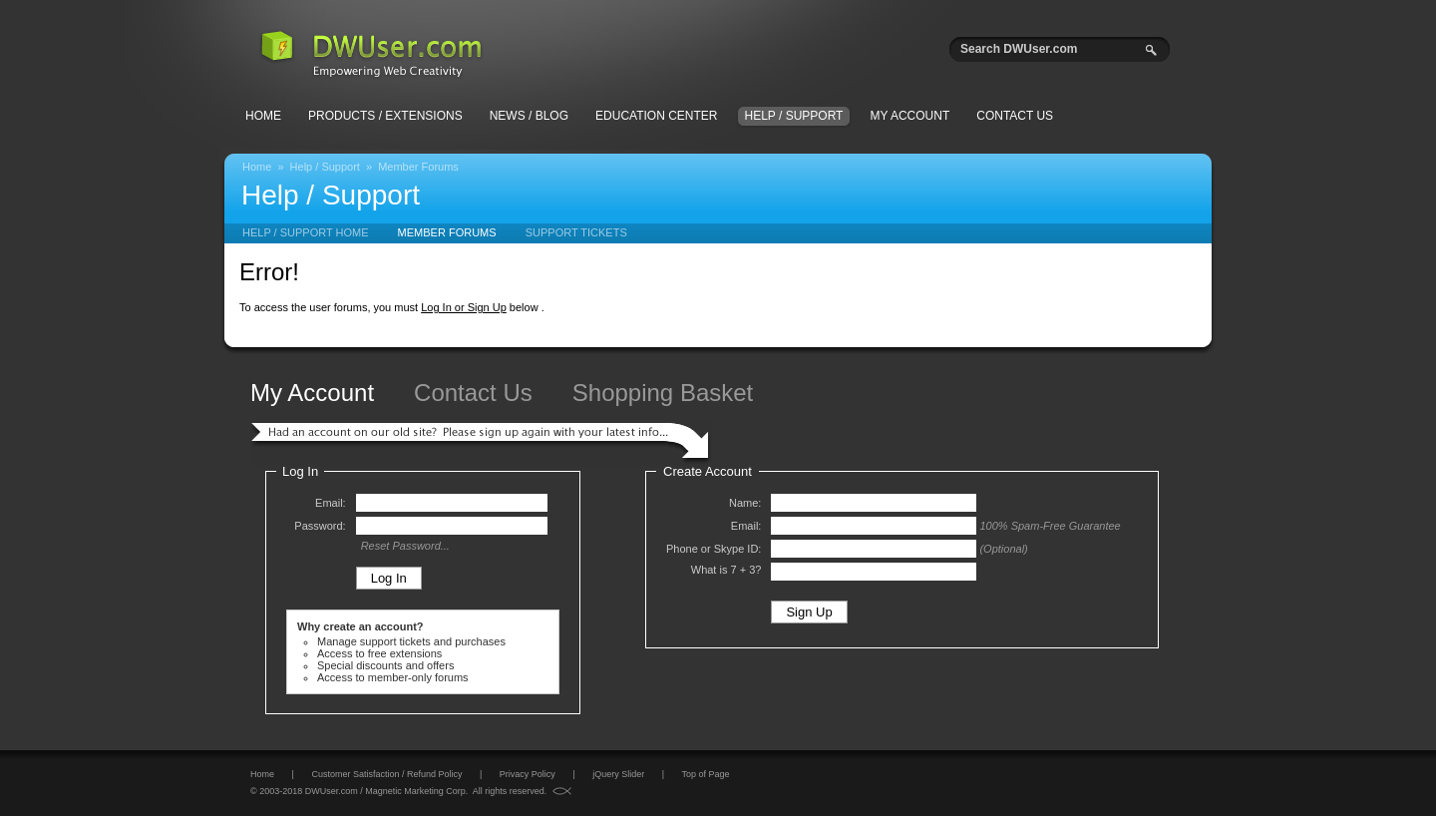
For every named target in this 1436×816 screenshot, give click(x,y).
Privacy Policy (527, 774)
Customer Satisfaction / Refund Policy (386, 774)
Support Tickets (576, 232)
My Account (909, 116)
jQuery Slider (618, 774)
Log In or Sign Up (464, 307)
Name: (745, 503)
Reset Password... (405, 546)
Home (263, 116)
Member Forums (418, 167)
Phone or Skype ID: (713, 549)
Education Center (656, 116)
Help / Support (794, 116)
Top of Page (705, 774)
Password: (319, 526)
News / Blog (529, 116)
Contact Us (1014, 116)
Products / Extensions (385, 116)
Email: (330, 503)
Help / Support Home (305, 232)
